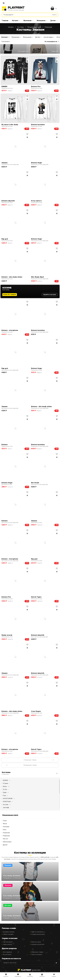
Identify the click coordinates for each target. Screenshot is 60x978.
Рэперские (48, 27)
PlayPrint (16, 7)
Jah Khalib (5, 808)
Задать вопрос (7, 944)
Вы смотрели (7, 954)
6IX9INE (4, 781)
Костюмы (20, 27)
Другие (3, 845)
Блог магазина (7, 952)
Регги (3, 830)
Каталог (15, 20)
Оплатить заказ (36, 942)
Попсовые (4, 827)
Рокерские (5, 833)
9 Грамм (4, 784)
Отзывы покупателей (38, 934)
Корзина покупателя (37, 944)
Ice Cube (4, 805)
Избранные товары (37, 952)
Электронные (5, 842)
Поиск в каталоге (36, 954)
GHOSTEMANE (6, 799)
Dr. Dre (4, 790)
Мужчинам (27, 20)
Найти (54, 14)
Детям (53, 20)
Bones (4, 787)
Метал (3, 824)
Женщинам (41, 20)
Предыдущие (30, 765)
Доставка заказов (8, 931)
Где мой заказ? (7, 942)
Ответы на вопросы (37, 931)
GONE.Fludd (6, 802)
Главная (5, 20)
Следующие (30, 760)
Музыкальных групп (34, 27)
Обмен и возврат (8, 934)
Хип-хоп (4, 839)
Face (3, 796)
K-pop (3, 821)
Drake (3, 793)
